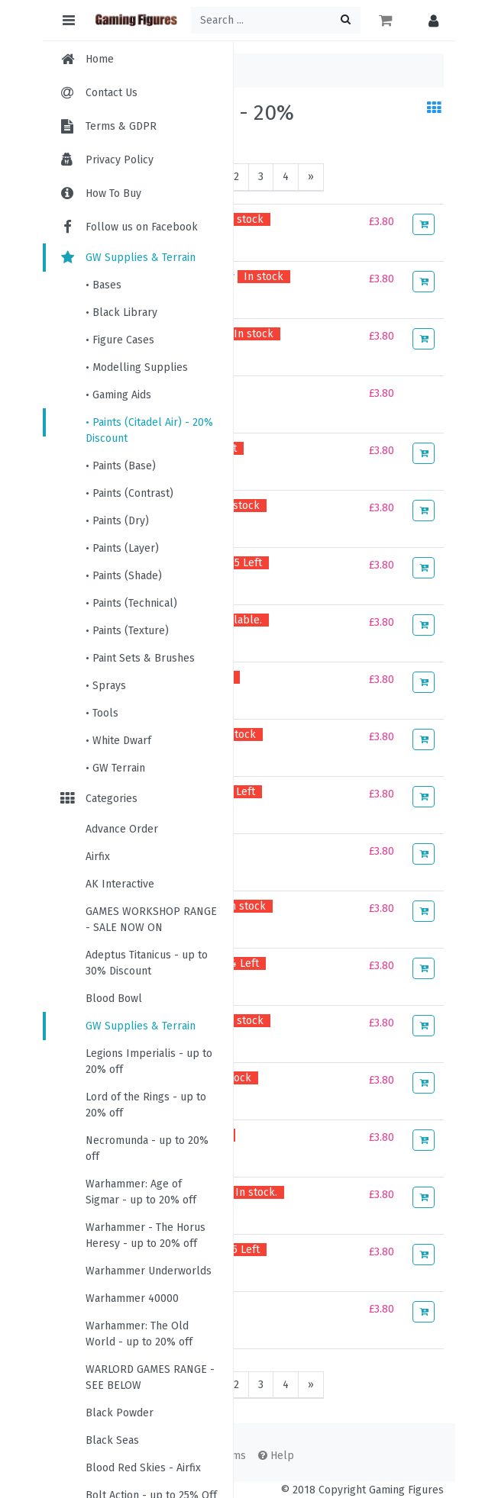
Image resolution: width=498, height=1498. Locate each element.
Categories (97, 798)
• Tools (102, 713)
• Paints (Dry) (117, 520)
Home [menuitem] (100, 59)
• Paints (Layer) (122, 548)
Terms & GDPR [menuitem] (121, 126)
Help (276, 1455)
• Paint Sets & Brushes (140, 658)
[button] (429, 20)
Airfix (98, 856)
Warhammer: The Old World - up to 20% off (139, 1333)
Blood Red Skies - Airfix (143, 1467)
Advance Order (122, 829)
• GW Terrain (115, 768)
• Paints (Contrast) (129, 493)
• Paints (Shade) (124, 575)
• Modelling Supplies (137, 367)
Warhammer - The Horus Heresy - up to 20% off (145, 1235)
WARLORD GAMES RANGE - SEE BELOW (150, 1377)
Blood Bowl (114, 998)
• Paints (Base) (121, 465)
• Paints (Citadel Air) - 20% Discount (149, 430)
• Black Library (121, 312)
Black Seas (112, 1440)
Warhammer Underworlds (149, 1270)
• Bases (103, 285)
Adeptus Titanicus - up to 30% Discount (147, 963)
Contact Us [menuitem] (111, 92)
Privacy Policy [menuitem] (120, 159)
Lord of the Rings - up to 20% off (146, 1104)
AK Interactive (120, 884)
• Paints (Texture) (127, 630)
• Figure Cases (120, 339)
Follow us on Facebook (128, 227)
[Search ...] (276, 20)
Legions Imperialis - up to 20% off (149, 1061)
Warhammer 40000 (132, 1298)
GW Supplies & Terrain (127, 257)
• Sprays (106, 685)
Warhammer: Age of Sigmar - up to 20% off (141, 1191)
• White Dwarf (118, 740)
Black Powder (120, 1412)
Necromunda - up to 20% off (147, 1148)
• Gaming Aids (118, 394)
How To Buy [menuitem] (113, 193)
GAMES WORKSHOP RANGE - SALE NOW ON (151, 919)
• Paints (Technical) (131, 603)
